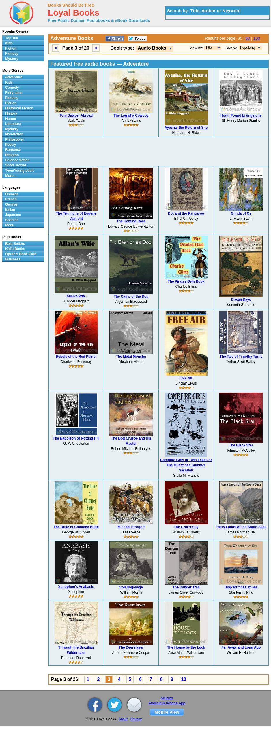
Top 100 (11, 38)
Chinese (12, 194)
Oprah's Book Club (20, 254)
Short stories (16, 165)
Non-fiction (14, 134)
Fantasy (11, 54)
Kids (9, 43)
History (11, 113)
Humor (10, 119)
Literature (13, 124)
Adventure (13, 77)
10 (183, 679)
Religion (12, 155)
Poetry (10, 145)
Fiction (10, 48)
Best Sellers (15, 244)
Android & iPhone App (167, 703)
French (11, 199)
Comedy (12, 88)
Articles (167, 698)
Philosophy (14, 139)
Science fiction (17, 160)
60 (248, 38)
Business (12, 259)
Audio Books (152, 48)
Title (208, 48)
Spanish (12, 220)
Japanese (13, 215)
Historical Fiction (19, 108)
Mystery (11, 59)
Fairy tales (13, 93)
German (11, 204)
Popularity (247, 48)
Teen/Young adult (19, 170)
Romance (13, 150)
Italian (10, 210)
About (123, 719)
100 (256, 38)
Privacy (136, 719)
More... (10, 176)
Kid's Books (15, 249)
